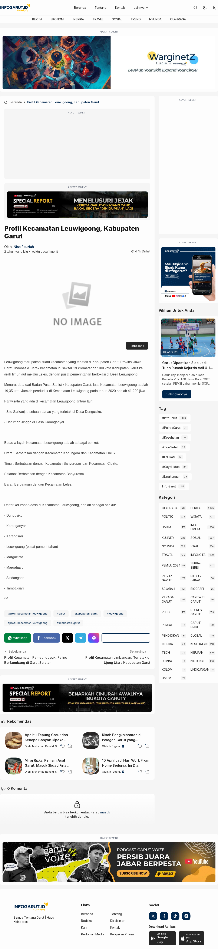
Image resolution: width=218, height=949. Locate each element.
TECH (166, 652)
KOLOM (167, 669)
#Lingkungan (171, 476)
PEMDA (167, 625)
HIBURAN (197, 652)
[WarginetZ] (109, 62)
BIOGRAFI (197, 589)
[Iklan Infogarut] (188, 274)
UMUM (166, 678)
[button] (205, 7)
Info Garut (169, 486)
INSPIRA (78, 19)
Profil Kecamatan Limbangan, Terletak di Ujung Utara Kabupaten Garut (117, 660)
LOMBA (167, 661)
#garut (61, 613)
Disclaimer (117, 920)
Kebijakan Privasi (122, 934)
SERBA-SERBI (196, 565)
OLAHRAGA (178, 19)
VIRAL (195, 546)
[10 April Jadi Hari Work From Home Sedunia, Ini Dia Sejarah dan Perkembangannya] (90, 766)
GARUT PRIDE (196, 625)
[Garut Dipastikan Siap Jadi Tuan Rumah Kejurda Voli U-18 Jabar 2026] (188, 338)
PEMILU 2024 (171, 565)
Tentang (100, 8)
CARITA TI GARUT (198, 599)
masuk (105, 812)
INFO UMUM (195, 527)
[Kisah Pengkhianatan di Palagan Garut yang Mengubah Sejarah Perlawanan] (90, 740)
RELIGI (166, 612)
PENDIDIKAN (170, 635)
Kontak (120, 8)
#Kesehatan (170, 437)
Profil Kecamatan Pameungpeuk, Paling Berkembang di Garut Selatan (35, 660)
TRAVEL (97, 19)
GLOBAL (196, 635)
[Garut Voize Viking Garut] (109, 862)
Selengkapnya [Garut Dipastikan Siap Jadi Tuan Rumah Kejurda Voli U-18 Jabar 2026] (176, 394)
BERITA (37, 19)
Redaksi (86, 920)
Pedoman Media (92, 934)
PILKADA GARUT (168, 599)
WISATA (196, 516)
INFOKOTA (198, 555)
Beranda (80, 8)
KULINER (168, 538)
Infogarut (115, 746)
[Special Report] (77, 204)
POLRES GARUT (196, 612)
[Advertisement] (77, 146)
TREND (136, 19)
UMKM (166, 527)
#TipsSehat (170, 447)
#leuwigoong (115, 613)
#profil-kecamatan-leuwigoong (27, 613)
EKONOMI (57, 19)
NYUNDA (155, 19)
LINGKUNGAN (200, 669)
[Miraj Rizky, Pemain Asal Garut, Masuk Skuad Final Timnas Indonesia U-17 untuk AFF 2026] (13, 766)
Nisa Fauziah (24, 247)
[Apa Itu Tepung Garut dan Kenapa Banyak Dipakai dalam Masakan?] (13, 740)
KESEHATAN (199, 644)
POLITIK (167, 516)
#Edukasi (168, 457)
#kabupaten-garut (86, 613)
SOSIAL (117, 19)
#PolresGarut (171, 427)
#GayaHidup (171, 467)
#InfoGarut (169, 418)
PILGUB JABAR (196, 578)
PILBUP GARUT (167, 578)
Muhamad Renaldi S (44, 746)
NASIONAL (198, 661)
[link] (195, 7)
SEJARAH (168, 589)
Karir (84, 927)
